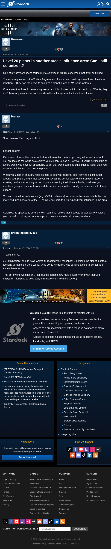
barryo (15, 116)
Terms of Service (54, 544)
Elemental (34, 483)
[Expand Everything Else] (58, 434)
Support (91, 474)
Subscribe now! (27, 457)
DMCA (66, 544)
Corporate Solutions (11, 483)
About (61, 479)
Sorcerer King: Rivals (39, 513)
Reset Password (93, 496)
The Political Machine (39, 500)
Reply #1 (7, 132)
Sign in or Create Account (48, 348)
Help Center (91, 479)
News (61, 496)
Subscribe (80, 529)
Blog (61, 483)
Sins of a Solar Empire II (41, 492)
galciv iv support (99, 99)
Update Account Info (95, 500)
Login (26, 20)
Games (34, 474)
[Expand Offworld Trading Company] (62, 395)
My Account (91, 483)
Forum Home (6, 20)
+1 (6, 49)
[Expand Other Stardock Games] (62, 399)
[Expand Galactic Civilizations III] (62, 386)
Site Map (75, 544)
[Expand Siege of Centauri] (62, 404)
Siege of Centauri (37, 509)
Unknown (17, 39)
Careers (62, 492)
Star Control (35, 496)
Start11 (6, 487)
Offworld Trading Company (42, 504)
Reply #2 (7, 248)
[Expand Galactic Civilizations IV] (62, 391)
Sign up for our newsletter (20, 529)
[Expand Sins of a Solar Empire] (62, 408)
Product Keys (92, 492)
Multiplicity (7, 500)
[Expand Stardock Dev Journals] (62, 421)
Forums (62, 513)
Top (108, 132)
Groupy (6, 504)
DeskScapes (8, 496)
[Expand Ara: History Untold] (62, 373)
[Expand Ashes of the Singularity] (62, 378)
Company (64, 474)
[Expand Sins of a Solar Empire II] (62, 412)
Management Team (67, 487)
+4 (6, 126)
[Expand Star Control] (62, 417)
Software (9, 474)
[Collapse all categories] (108, 368)
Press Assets (65, 500)
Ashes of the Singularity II (41, 479)
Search (18, 20)
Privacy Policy (38, 544)
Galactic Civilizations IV (40, 487)
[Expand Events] (62, 425)
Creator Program (66, 504)
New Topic (99, 14)
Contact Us (64, 509)
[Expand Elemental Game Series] (62, 382)
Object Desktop (9, 479)
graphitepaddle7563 (24, 232)
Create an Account (94, 487)
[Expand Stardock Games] (58, 369)
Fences (6, 492)
